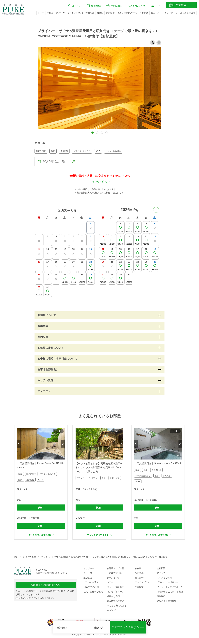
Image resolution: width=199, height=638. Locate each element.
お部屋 (50, 13)
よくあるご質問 (187, 13)
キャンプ (111, 610)
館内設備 (110, 13)
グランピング (113, 577)
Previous (19, 444)
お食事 (100, 13)
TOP (16, 557)
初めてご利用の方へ (127, 13)
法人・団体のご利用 (93, 591)
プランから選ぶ (75, 13)
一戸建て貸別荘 (114, 573)
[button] (92, 133)
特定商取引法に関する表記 (170, 591)
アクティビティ (169, 13)
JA (152, 6)
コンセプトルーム (115, 591)
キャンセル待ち (98, 181)
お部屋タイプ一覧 (115, 568)
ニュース (155, 13)
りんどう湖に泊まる (116, 605)
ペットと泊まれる (115, 587)
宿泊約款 (161, 596)
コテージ (111, 582)
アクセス (143, 13)
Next (63, 444)
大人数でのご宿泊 (115, 601)
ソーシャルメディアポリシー (171, 587)
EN (159, 6)
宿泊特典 (89, 13)
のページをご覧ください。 (35, 597)
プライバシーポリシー (167, 582)
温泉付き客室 (29, 557)
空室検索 (139, 587)
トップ (41, 13)
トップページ (90, 568)
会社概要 (161, 568)
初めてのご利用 (91, 587)
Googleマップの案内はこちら (45, 585)
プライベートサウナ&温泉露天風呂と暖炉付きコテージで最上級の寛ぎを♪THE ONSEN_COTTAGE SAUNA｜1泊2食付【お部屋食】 (105, 557)
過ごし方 (60, 13)
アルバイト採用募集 (166, 601)
